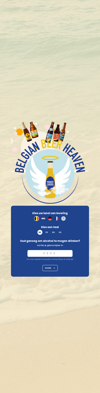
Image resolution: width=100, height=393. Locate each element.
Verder (50, 268)
